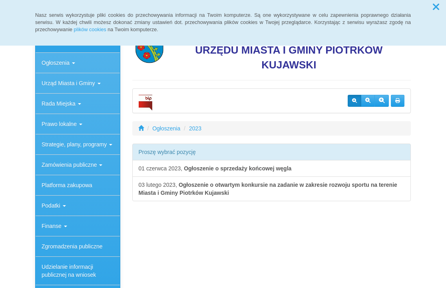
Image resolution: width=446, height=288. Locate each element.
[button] (436, 7)
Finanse (54, 226)
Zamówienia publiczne (72, 165)
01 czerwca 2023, (215, 168)
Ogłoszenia (58, 63)
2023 (195, 128)
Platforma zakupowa (67, 185)
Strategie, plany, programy (77, 144)
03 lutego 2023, (268, 189)
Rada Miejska (61, 103)
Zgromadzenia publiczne (72, 246)
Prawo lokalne (62, 124)
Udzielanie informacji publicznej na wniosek (69, 271)
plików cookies (90, 29)
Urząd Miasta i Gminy (71, 83)
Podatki (54, 205)
